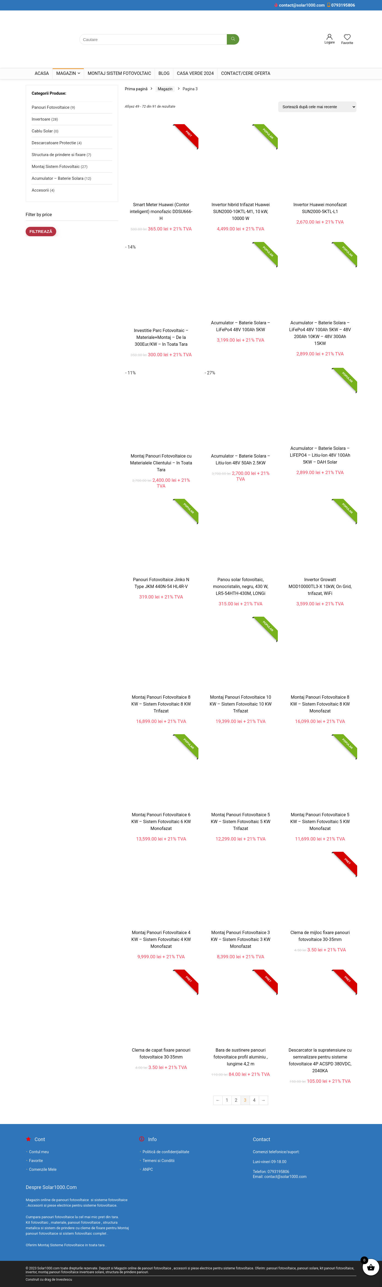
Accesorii (40, 190)
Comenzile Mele (43, 1169)
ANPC (147, 1169)
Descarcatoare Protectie (54, 142)
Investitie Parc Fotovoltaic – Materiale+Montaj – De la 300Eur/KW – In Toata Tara (161, 337)
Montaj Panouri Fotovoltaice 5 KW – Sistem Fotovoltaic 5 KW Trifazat (240, 821)
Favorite (36, 1160)
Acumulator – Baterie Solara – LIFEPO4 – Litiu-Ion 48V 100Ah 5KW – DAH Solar (320, 455)
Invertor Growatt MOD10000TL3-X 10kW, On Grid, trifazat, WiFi (320, 586)
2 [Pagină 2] (236, 1100)
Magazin (66, 73)
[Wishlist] (347, 38)
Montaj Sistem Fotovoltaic (119, 73)
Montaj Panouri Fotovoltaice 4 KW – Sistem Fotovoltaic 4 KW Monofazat (161, 939)
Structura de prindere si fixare (58, 154)
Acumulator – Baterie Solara (58, 178)
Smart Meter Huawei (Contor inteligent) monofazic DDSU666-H (161, 211)
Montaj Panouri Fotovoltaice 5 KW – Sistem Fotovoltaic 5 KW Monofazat (320, 821)
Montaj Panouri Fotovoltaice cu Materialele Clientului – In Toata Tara (161, 462)
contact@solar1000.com (302, 5)
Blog (164, 73)
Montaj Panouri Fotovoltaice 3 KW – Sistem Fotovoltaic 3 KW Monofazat (240, 939)
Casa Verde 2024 (195, 73)
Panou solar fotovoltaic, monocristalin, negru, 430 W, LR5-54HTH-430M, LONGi (240, 586)
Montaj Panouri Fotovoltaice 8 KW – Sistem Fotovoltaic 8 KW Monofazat (320, 704)
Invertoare (41, 119)
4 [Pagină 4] (254, 1100)
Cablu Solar (42, 131)
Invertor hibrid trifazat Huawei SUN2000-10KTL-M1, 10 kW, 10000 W (241, 211)
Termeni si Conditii (158, 1160)
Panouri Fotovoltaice (50, 107)
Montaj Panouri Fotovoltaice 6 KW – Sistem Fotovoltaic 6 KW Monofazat (161, 821)
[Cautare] (233, 39)
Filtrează (40, 231)
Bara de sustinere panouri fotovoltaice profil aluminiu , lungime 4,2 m (241, 1056)
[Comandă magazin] (317, 107)
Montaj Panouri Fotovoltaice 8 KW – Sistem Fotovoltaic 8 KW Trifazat (161, 704)
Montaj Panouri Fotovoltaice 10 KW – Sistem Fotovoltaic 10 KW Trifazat (240, 704)
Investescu (64, 1279)
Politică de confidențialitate (165, 1152)
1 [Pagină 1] (227, 1100)
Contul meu (39, 1152)
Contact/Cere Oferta (245, 73)
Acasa (42, 73)
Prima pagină (136, 89)
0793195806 (343, 5)
